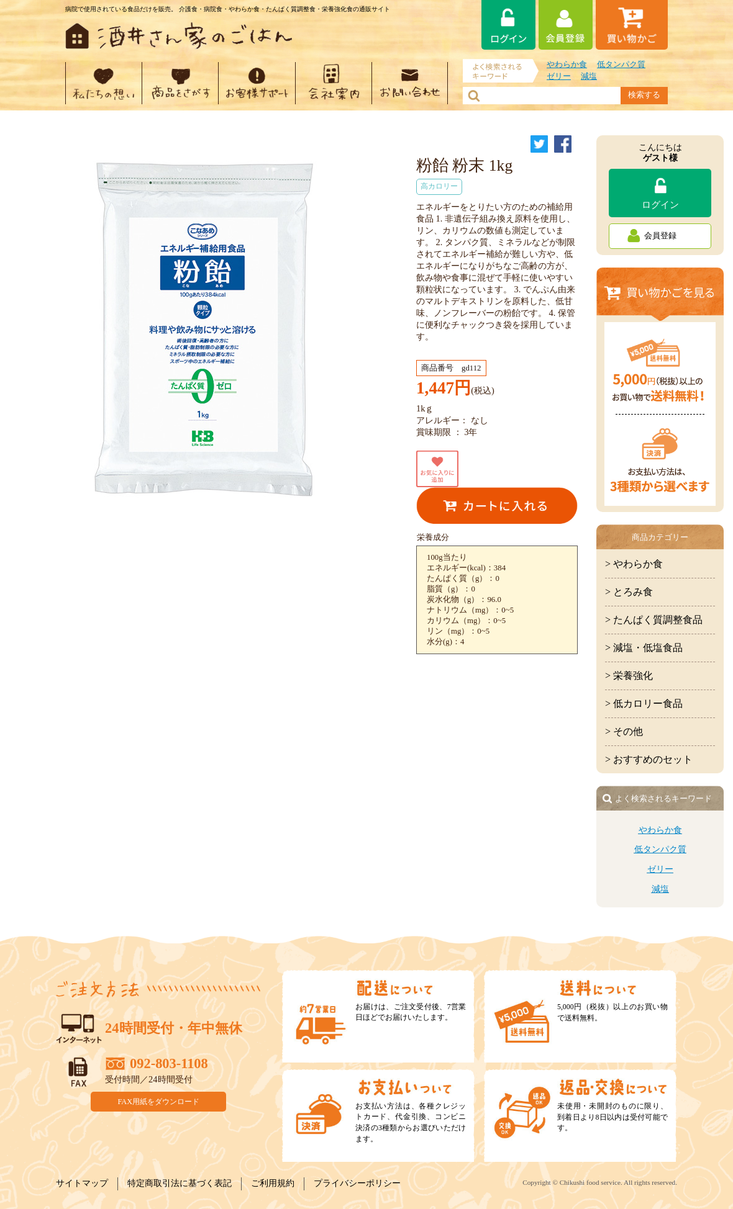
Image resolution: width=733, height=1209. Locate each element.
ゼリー (559, 76)
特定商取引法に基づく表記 (179, 1183)
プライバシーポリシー (357, 1183)
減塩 (589, 76)
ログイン (660, 204)
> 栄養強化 (629, 675)
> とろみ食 (629, 592)
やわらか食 (567, 64)
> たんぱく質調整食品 (654, 619)
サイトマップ (82, 1183)
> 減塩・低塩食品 (644, 647)
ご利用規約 (272, 1183)
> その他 (624, 731)
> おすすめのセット (649, 759)
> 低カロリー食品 (644, 703)
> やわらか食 (634, 564)
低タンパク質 (621, 64)
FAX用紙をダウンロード (159, 1101)
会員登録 (660, 235)
